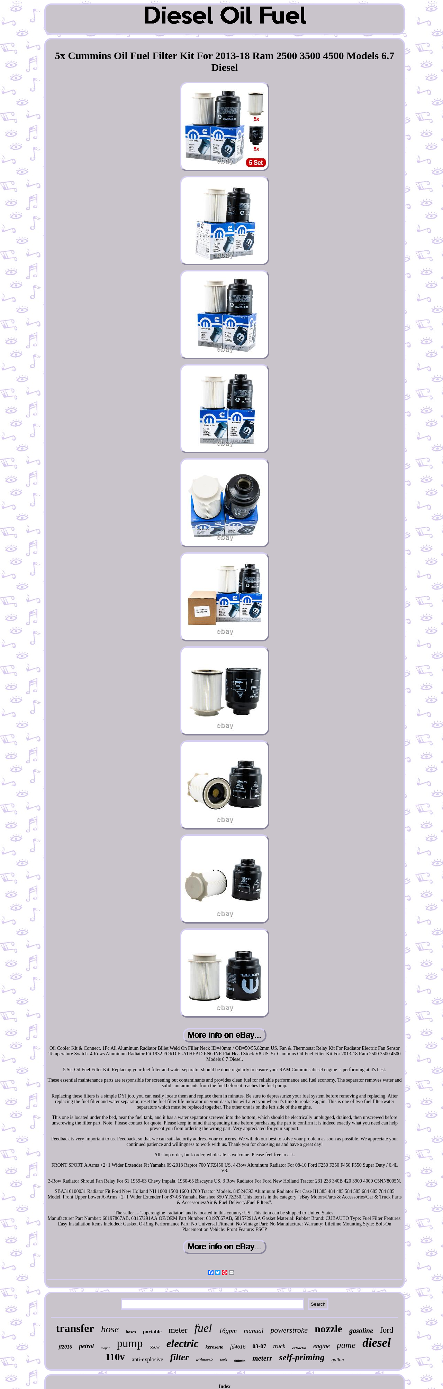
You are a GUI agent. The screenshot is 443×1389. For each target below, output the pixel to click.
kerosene (214, 1347)
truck (279, 1346)
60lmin (239, 1361)
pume (346, 1345)
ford (386, 1330)
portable (152, 1331)
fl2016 (65, 1347)
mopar (105, 1348)
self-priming (301, 1357)
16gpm (228, 1330)
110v (115, 1356)
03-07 (259, 1346)
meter (178, 1329)
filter (179, 1357)
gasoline (361, 1330)
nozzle (328, 1328)
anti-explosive (147, 1359)
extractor (299, 1348)
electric (182, 1343)
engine (321, 1346)
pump (130, 1343)
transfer (75, 1328)
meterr (262, 1358)
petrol (86, 1346)
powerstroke (289, 1330)
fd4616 (237, 1347)
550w (155, 1347)
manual (253, 1330)
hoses (131, 1331)
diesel (376, 1343)
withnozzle (204, 1360)
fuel (203, 1328)
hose (110, 1329)
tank (223, 1360)
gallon (338, 1359)
